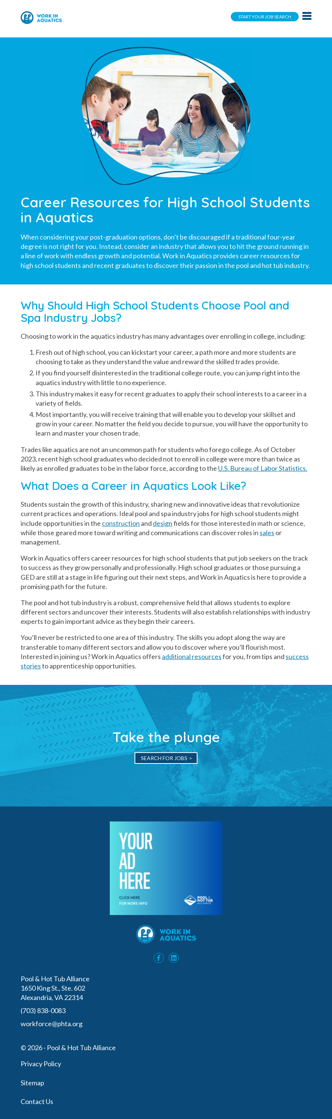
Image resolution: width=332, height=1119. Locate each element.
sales (267, 532)
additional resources (191, 656)
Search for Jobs (164, 758)
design (162, 523)
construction (121, 523)
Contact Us (37, 1101)
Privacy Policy (41, 1063)
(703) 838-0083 (44, 1010)
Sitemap (32, 1083)
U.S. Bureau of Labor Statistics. (262, 468)
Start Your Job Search (264, 16)
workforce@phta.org (51, 1023)
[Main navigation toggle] (306, 16)
